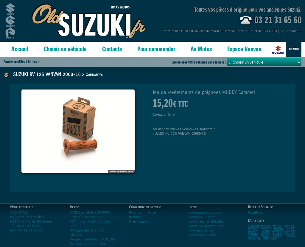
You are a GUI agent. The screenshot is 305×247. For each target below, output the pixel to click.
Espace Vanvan (244, 49)
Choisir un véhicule (65, 49)
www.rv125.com (201, 221)
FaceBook (255, 216)
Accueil (19, 49)
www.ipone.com (201, 234)
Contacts (112, 49)
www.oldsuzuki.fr (202, 239)
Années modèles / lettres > (21, 61)
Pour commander (156, 49)
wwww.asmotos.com (205, 216)
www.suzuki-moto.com (206, 230)
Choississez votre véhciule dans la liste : (199, 62)
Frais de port (139, 225)
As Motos (201, 49)
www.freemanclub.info (206, 225)
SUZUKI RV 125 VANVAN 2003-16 (47, 74)
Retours (135, 221)
